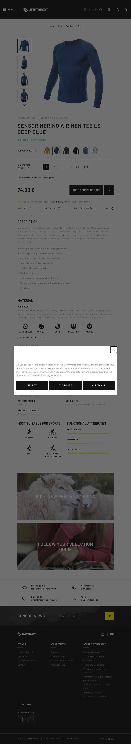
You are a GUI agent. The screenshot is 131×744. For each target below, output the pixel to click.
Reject (32, 385)
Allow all (99, 385)
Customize (65, 385)
